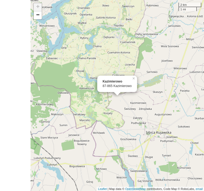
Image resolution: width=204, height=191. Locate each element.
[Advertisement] (15, 95)
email (199, 188)
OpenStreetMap (135, 188)
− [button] (38, 15)
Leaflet (102, 188)
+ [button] (38, 7)
